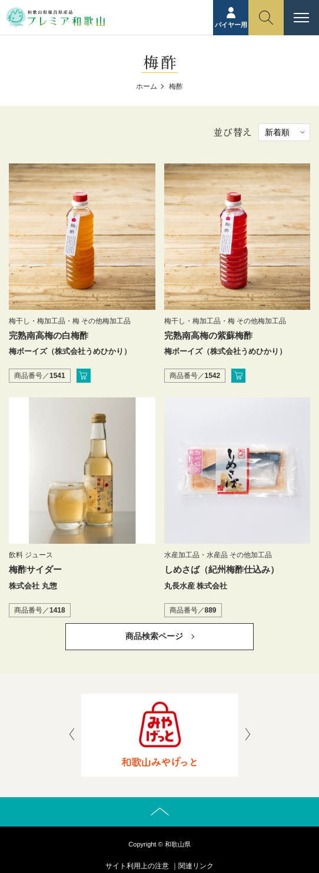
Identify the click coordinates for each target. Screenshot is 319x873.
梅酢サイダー (35, 569)
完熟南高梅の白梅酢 (48, 335)
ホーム (146, 86)
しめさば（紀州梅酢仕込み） (221, 569)
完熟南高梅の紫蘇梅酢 (208, 335)
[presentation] (71, 735)
